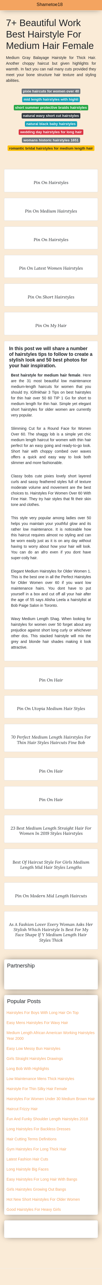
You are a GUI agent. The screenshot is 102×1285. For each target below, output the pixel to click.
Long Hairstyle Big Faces (27, 1169)
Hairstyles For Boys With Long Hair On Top (42, 1012)
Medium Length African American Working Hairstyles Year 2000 (50, 1036)
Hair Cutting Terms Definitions (31, 1139)
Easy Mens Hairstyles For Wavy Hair (37, 1022)
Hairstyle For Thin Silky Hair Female (36, 1089)
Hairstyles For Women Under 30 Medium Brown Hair (50, 1099)
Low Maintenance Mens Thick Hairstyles (40, 1078)
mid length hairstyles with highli (51, 99)
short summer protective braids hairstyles (51, 107)
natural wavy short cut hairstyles (51, 116)
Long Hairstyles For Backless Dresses (38, 1129)
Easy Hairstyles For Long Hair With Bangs (41, 1179)
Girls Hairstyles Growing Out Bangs (36, 1189)
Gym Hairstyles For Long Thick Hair (36, 1149)
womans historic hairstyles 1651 (51, 140)
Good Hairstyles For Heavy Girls (33, 1209)
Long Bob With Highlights (27, 1068)
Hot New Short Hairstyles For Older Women (43, 1199)
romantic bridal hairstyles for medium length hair (51, 148)
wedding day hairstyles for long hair (51, 132)
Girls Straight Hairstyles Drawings (34, 1058)
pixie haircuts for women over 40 (51, 91)
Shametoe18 (49, 4)
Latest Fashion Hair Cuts (27, 1159)
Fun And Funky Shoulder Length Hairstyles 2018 (47, 1119)
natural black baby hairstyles (51, 124)
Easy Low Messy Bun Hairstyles (33, 1048)
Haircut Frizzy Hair (22, 1109)
